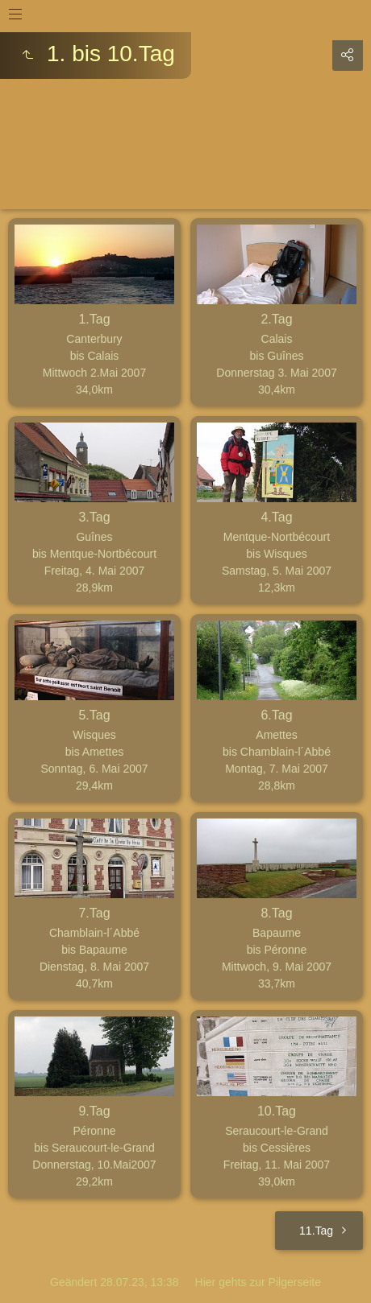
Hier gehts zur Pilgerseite (258, 1282)
